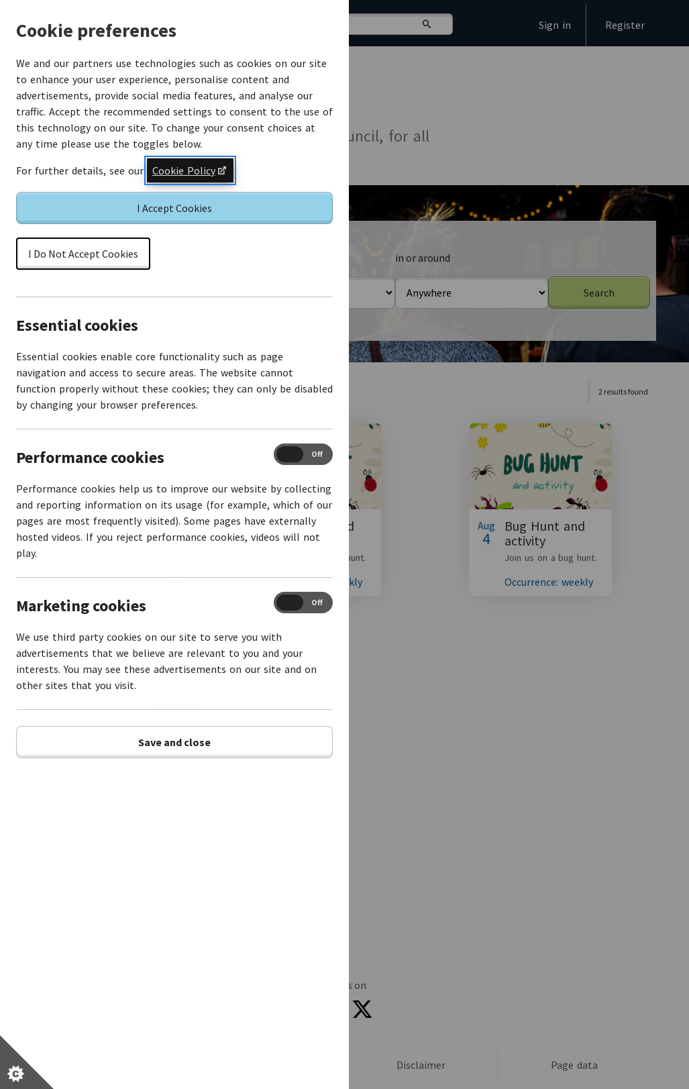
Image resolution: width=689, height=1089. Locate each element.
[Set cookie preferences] (27, 1062)
